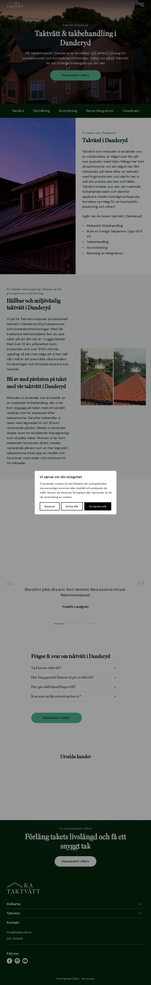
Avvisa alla (72, 506)
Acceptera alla (98, 506)
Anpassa (49, 506)
